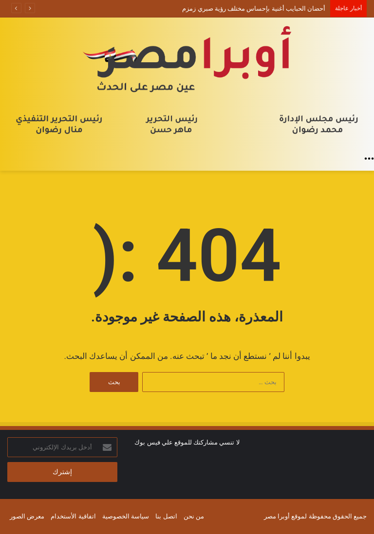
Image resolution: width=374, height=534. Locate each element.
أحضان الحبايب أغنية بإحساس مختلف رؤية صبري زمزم (253, 8)
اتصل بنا (166, 516)
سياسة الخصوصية (125, 516)
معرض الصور (27, 516)
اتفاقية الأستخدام (73, 516)
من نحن (194, 516)
